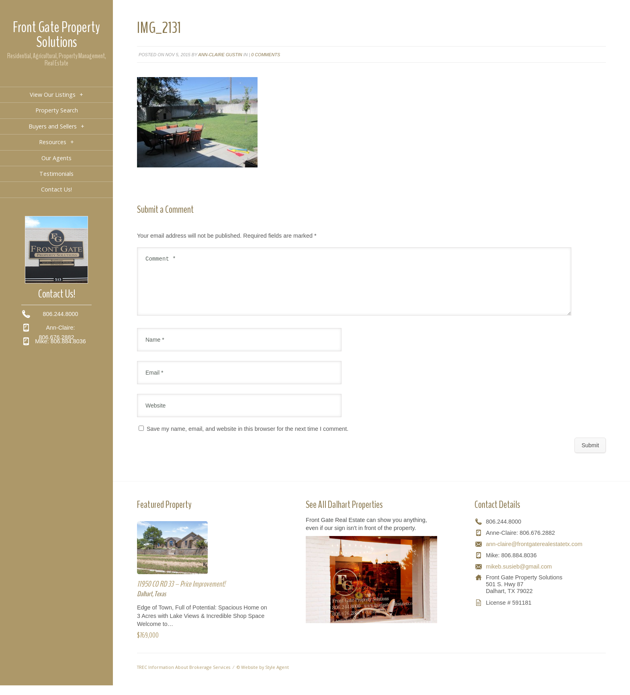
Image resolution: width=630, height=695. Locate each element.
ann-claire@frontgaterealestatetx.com (534, 553)
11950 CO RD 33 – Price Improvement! (181, 593)
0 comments (265, 54)
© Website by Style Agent (263, 677)
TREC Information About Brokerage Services (183, 677)
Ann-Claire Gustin (220, 54)
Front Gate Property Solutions (56, 34)
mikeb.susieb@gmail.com (519, 576)
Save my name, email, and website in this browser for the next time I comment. (247, 438)
